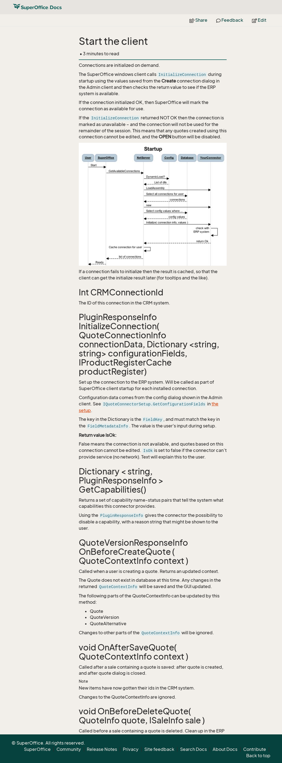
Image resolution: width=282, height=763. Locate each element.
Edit (259, 20)
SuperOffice (37, 749)
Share (198, 20)
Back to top (258, 755)
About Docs (225, 749)
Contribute (254, 749)
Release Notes (102, 749)
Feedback (229, 20)
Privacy (131, 749)
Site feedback (159, 749)
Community (68, 749)
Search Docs (193, 749)
